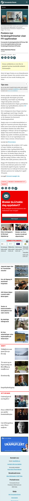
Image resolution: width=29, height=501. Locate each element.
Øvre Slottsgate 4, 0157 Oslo (14, 476)
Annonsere (14, 498)
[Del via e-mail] (11, 57)
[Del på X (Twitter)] (5, 57)
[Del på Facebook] (2, 57)
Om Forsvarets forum (15, 494)
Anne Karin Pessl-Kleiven (15, 469)
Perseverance (12, 142)
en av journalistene (13, 91)
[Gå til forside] (8, 2)
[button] (27, 241)
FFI (25, 106)
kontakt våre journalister (15, 464)
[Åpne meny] (27, 2)
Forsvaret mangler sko (13, 176)
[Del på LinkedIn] (8, 57)
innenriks (4, 184)
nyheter (4, 181)
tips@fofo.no (16, 89)
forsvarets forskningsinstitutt (16, 181)
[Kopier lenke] (14, 57)
